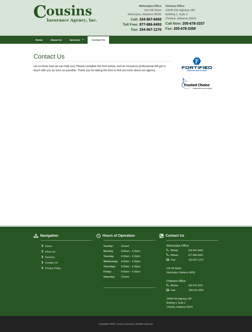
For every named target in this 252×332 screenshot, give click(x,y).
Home (39, 39)
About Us (56, 39)
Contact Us (98, 39)
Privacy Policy (51, 268)
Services (48, 257)
